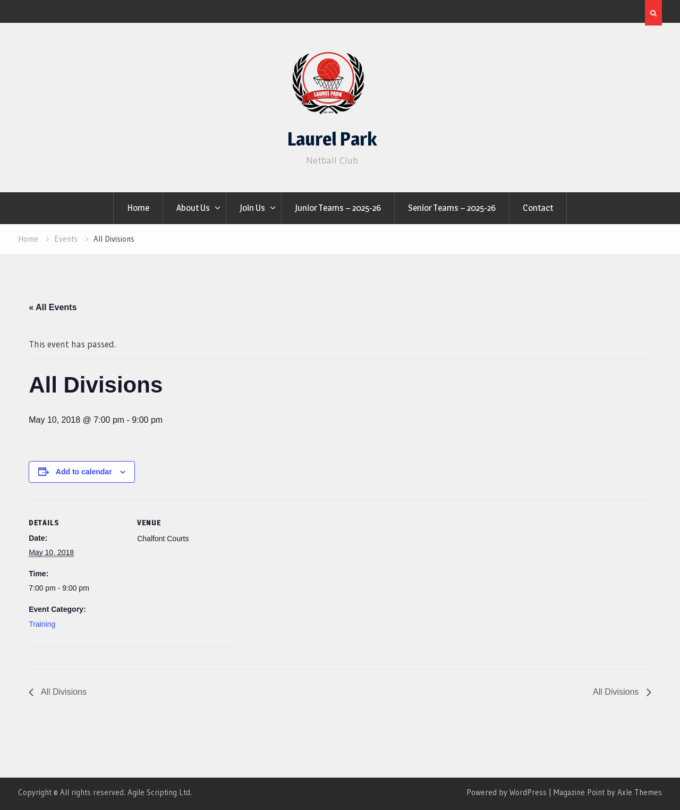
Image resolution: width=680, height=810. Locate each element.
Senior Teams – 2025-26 (452, 207)
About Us (193, 207)
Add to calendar (84, 471)
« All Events (52, 307)
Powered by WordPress (506, 792)
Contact (538, 207)
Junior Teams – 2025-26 (338, 207)
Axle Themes (639, 792)
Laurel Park (332, 138)
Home (138, 207)
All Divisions (63, 691)
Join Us (252, 207)
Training (42, 624)
